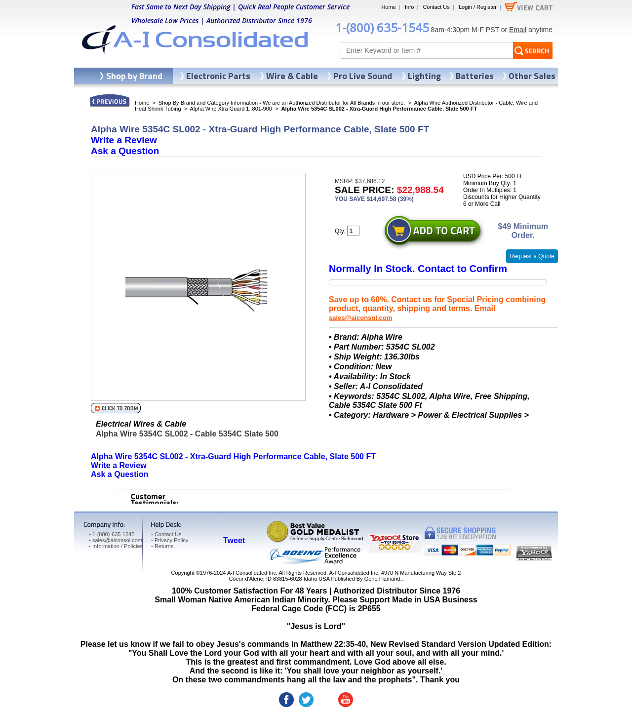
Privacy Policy (169, 540)
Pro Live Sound (362, 75)
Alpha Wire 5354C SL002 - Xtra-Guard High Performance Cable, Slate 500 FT (233, 456)
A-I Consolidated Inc (251, 573)
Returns (162, 546)
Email (517, 30)
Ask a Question (125, 151)
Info (409, 7)
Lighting (424, 75)
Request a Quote (532, 256)
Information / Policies (116, 546)
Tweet (234, 540)
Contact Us (436, 7)
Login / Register (478, 7)
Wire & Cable (292, 75)
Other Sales (532, 75)
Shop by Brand (134, 75)
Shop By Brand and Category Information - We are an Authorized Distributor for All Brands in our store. (281, 103)
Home (388, 7)
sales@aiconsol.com (360, 317)
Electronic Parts (218, 75)
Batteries (475, 75)
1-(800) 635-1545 (382, 27)
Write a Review (124, 140)
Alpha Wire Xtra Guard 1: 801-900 (231, 109)
